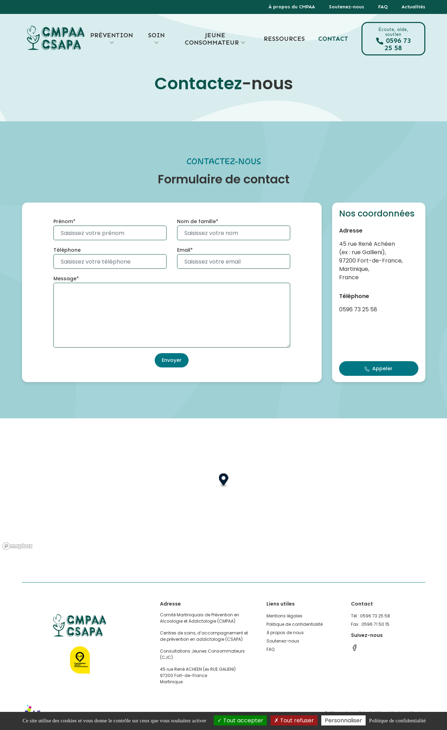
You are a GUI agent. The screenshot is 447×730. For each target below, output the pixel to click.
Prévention (111, 39)
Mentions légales (284, 616)
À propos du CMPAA (292, 7)
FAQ (383, 7)
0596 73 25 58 (393, 39)
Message (64, 278)
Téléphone (67, 249)
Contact (333, 38)
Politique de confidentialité (294, 624)
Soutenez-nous (346, 7)
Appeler (379, 368)
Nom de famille (196, 221)
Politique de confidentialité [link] (397, 720)
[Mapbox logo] (17, 546)
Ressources (284, 38)
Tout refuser (294, 720)
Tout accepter (240, 720)
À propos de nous (285, 633)
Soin (156, 39)
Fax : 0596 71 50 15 (370, 624)
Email (183, 249)
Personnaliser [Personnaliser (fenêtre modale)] (343, 720)
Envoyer (172, 360)
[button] (223, 480)
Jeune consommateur (215, 39)
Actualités (413, 7)
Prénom (63, 221)
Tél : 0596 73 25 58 (370, 616)
